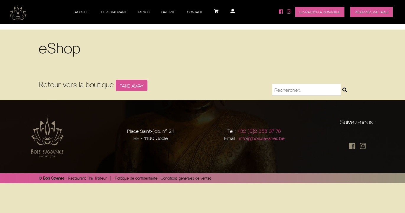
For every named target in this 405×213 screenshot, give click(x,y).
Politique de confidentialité (136, 178)
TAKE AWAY (132, 85)
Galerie (168, 12)
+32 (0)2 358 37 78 (259, 131)
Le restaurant (113, 12)
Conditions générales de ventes (186, 178)
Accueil (82, 12)
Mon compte (232, 13)
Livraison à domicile (320, 12)
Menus (143, 12)
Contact (194, 12)
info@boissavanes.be (261, 138)
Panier (216, 13)
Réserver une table (371, 12)
